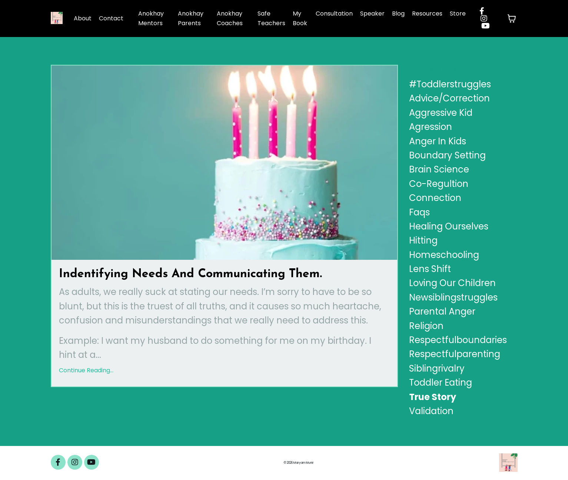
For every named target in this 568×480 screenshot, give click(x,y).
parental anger (442, 311)
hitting (423, 240)
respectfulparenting (454, 354)
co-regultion (438, 184)
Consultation (334, 13)
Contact (111, 18)
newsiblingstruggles (453, 297)
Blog (398, 13)
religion (426, 326)
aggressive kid (440, 113)
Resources (427, 13)
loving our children (452, 283)
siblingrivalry (437, 368)
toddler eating (440, 382)
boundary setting (447, 155)
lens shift (430, 269)
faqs (419, 212)
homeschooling (444, 255)
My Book (300, 18)
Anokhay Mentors (151, 18)
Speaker (372, 13)
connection (435, 198)
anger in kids (437, 141)
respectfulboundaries (458, 340)
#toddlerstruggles (450, 84)
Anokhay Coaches (230, 18)
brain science (439, 169)
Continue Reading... (86, 370)
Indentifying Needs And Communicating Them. (190, 274)
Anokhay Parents (190, 18)
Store (458, 13)
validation (431, 411)
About (83, 18)
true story (432, 397)
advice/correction (449, 98)
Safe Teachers (271, 18)
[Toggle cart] (512, 18)
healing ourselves (448, 226)
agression (430, 127)
